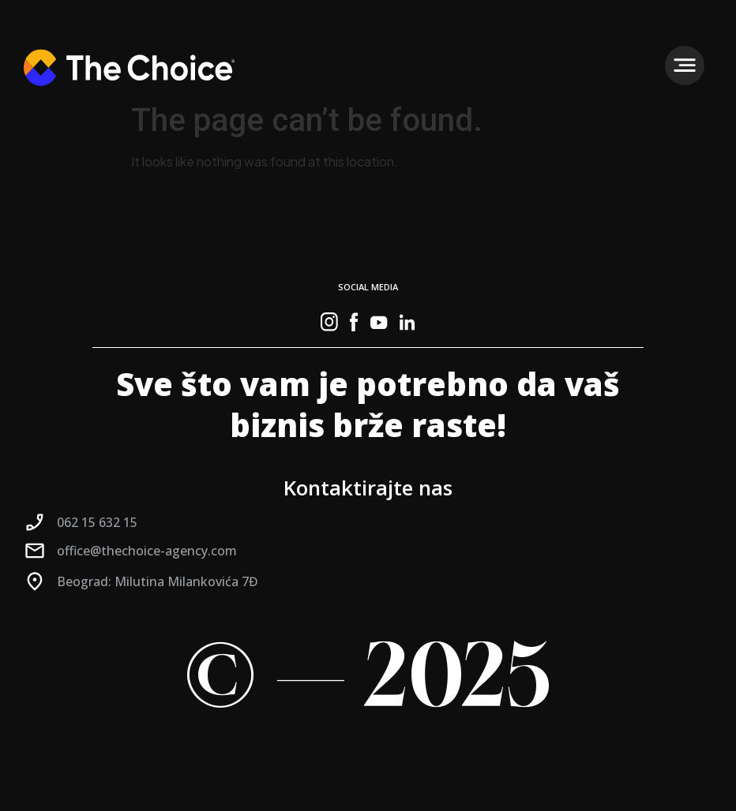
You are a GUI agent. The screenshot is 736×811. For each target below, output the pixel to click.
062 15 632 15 (97, 522)
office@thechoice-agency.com (147, 550)
